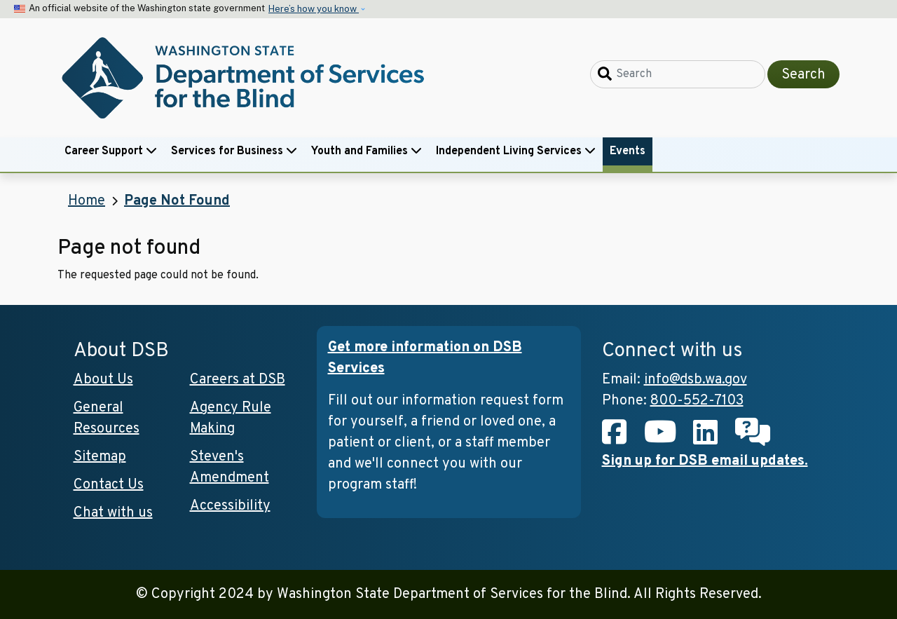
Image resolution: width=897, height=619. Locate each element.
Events (627, 151)
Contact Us (109, 485)
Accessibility (230, 506)
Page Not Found (177, 201)
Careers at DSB (237, 380)
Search (803, 75)
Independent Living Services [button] (516, 151)
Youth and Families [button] (366, 151)
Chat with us (113, 513)
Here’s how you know (313, 9)
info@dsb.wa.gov (695, 380)
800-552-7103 (697, 401)
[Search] (677, 74)
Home (86, 201)
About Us (103, 380)
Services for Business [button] (234, 151)
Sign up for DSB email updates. (705, 461)
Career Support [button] (110, 151)
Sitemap (100, 457)
